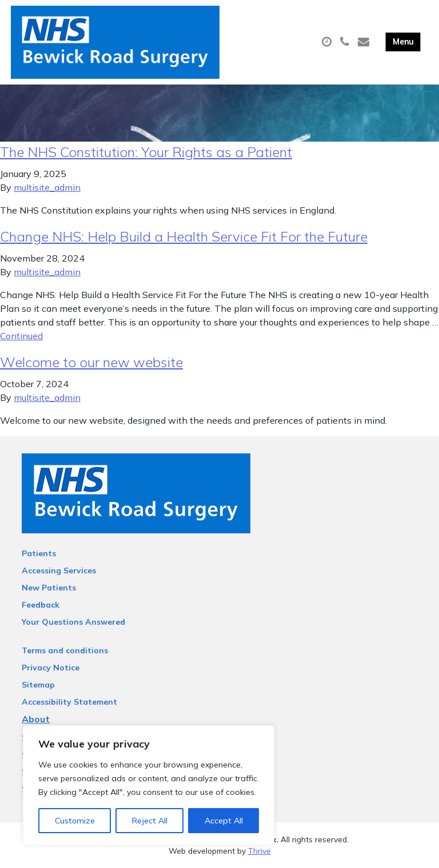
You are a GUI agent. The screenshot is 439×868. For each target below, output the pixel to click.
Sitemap (38, 685)
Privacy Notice (50, 667)
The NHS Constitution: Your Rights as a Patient (146, 151)
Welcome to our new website (91, 362)
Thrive (259, 850)
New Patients (49, 587)
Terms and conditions (65, 650)
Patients (39, 553)
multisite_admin (47, 187)
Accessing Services (59, 570)
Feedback (40, 605)
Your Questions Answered (73, 622)
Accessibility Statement (69, 702)
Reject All (149, 820)
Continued (21, 335)
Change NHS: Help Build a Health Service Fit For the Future (184, 236)
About (36, 719)
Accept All (224, 820)
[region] (148, 785)
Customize (75, 820)
